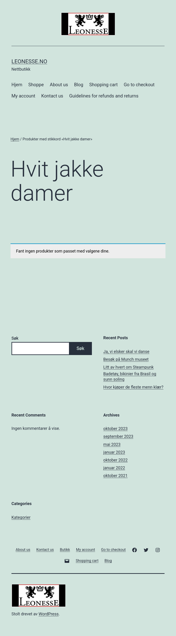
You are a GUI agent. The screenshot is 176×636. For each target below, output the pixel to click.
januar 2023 (114, 452)
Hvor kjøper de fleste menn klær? (133, 387)
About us (59, 84)
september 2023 (118, 436)
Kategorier (20, 517)
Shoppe (36, 84)
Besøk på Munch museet (126, 359)
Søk (14, 338)
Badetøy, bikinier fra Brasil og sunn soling (129, 376)
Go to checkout (139, 84)
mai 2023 (112, 444)
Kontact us (52, 96)
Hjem (16, 84)
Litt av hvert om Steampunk (128, 367)
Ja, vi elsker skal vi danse (126, 351)
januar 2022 (114, 467)
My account (23, 96)
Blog (78, 84)
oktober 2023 (115, 428)
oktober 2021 (115, 475)
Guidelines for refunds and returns (103, 96)
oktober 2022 (115, 460)
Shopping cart (103, 84)
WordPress (48, 613)
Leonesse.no (29, 61)
